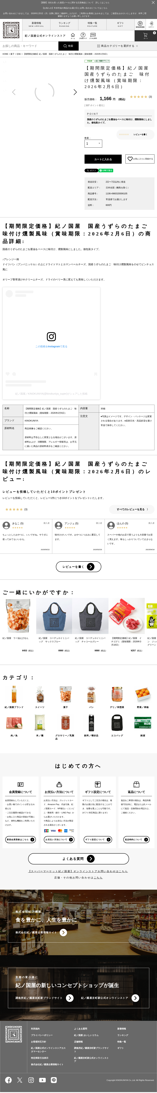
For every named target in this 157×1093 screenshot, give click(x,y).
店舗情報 (78, 1042)
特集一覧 (92, 23)
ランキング (64, 23)
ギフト (120, 23)
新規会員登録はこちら (18, 840)
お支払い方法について (56, 840)
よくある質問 (73, 859)
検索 (70, 45)
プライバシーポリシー (42, 1036)
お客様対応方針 (38, 1042)
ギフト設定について (95, 840)
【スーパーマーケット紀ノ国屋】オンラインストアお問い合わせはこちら (78, 872)
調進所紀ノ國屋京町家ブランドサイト (39, 998)
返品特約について (133, 840)
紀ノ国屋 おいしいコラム (86, 1036)
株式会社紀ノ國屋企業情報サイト (36, 933)
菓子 (12, 54)
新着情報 (36, 23)
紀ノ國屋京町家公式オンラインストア (104, 998)
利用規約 (35, 1029)
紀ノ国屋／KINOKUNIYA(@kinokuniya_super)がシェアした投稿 (51, 394)
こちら (98, 878)
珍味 (19, 54)
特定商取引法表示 (39, 1058)
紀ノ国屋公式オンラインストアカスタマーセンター (48, 1050)
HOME (5, 54)
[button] (75, 92)
